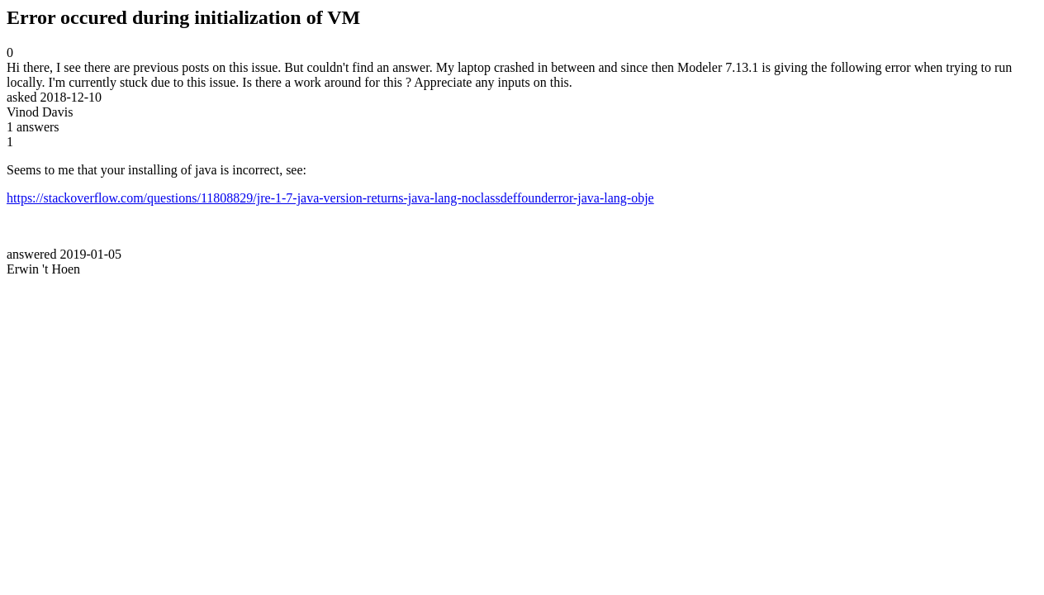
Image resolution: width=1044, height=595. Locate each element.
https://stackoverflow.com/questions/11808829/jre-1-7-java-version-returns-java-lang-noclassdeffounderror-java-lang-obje (330, 198)
